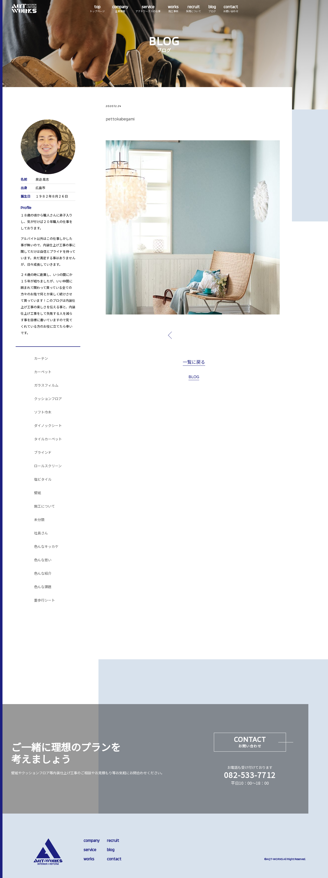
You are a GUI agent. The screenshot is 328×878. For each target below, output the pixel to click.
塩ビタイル (42, 479)
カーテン (41, 359)
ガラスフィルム (46, 385)
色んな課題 (42, 587)
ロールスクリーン (48, 466)
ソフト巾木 (42, 412)
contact (114, 858)
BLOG (193, 376)
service (90, 849)
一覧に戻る (194, 362)
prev (181, 335)
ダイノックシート (48, 426)
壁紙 (37, 493)
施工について (44, 506)
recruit (113, 840)
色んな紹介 (42, 573)
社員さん (41, 533)
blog (110, 849)
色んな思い (42, 560)
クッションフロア (48, 399)
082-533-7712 (250, 774)
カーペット (42, 372)
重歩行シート (44, 600)
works (89, 858)
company (91, 840)
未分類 (39, 520)
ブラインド (42, 453)
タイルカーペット (48, 439)
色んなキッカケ (46, 547)
